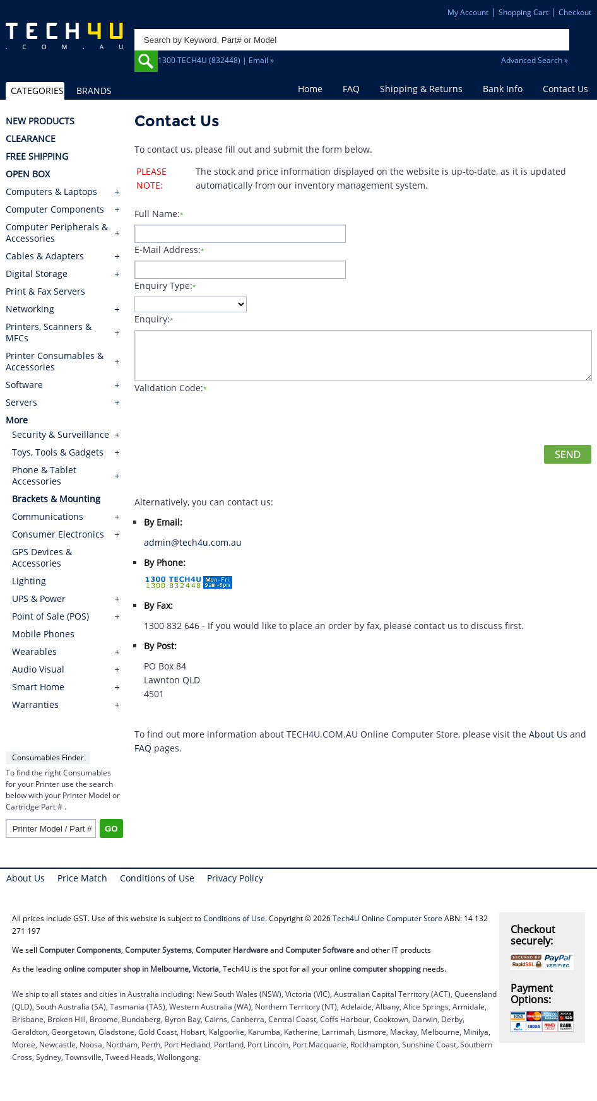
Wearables (34, 651)
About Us (548, 734)
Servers (21, 402)
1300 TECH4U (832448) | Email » (216, 60)
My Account (467, 12)
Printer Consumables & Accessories (54, 361)
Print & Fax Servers (45, 291)
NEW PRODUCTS (40, 121)
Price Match (82, 878)
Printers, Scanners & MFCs (49, 332)
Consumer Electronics (58, 534)
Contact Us (565, 89)
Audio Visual (38, 669)
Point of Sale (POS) (50, 616)
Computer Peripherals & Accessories (57, 232)
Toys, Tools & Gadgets (57, 452)
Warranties (35, 704)
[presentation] (230, 420)
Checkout (575, 12)
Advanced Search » (534, 60)
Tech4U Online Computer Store (387, 918)
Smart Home (38, 687)
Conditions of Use (157, 878)
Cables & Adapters (45, 256)
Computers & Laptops (51, 191)
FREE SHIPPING (37, 156)
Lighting (29, 581)
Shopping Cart (523, 12)
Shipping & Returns (421, 89)
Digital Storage (37, 274)
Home (310, 89)
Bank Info (503, 89)
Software (24, 385)
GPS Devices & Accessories (42, 557)
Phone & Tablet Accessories (44, 475)
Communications (47, 516)
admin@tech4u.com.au (193, 542)
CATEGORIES (37, 91)
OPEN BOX (28, 174)
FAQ (351, 89)
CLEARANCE (31, 138)
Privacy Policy (235, 878)
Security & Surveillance (60, 434)
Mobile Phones (43, 634)
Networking (30, 309)
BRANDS (94, 91)
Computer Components (55, 209)
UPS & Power (39, 598)
